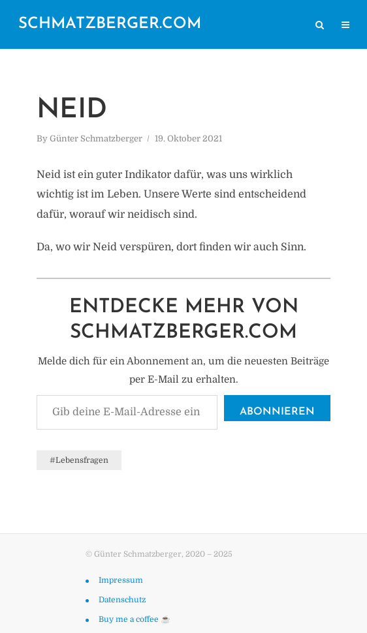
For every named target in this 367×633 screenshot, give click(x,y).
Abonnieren (277, 412)
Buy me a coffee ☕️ (134, 619)
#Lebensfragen (79, 460)
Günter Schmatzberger (96, 138)
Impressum (121, 580)
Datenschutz (122, 599)
